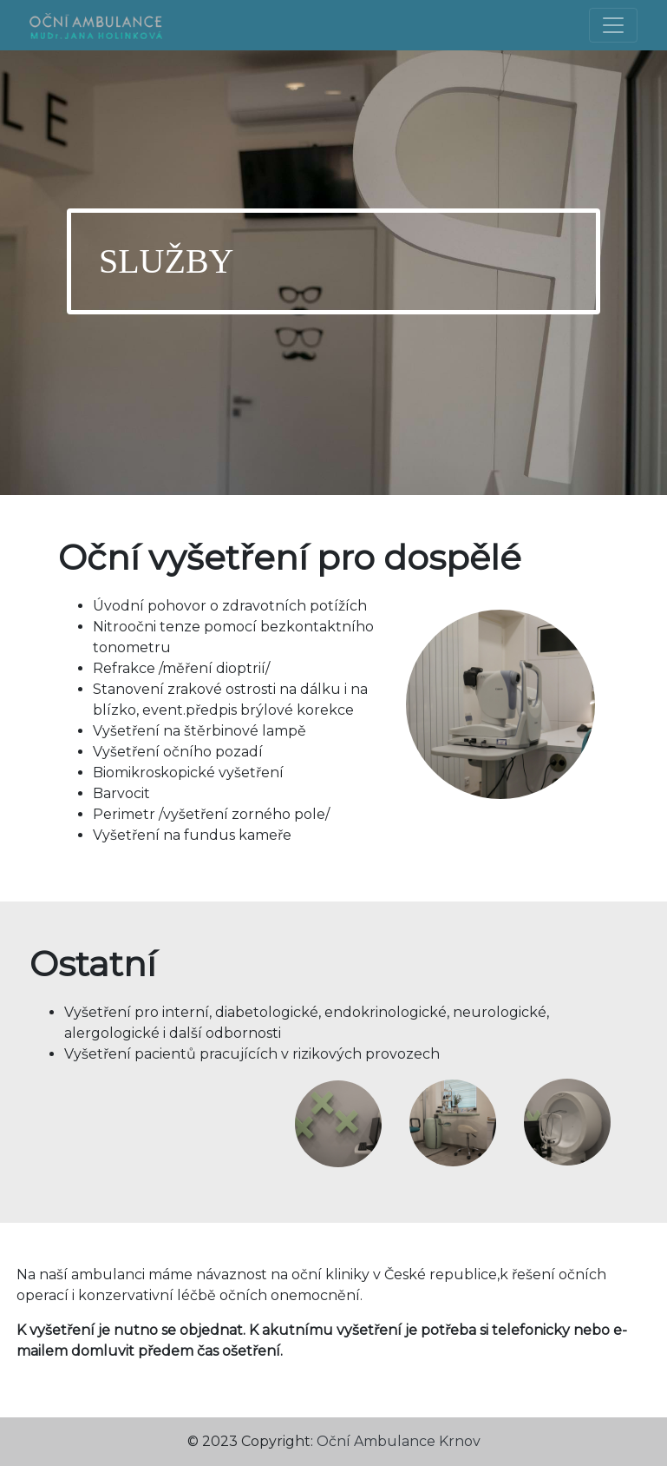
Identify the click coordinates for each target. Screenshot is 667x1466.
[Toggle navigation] (613, 25)
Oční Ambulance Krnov (399, 1441)
